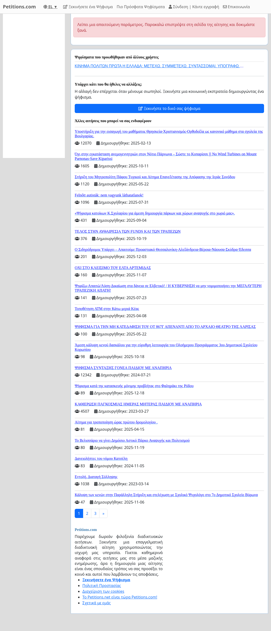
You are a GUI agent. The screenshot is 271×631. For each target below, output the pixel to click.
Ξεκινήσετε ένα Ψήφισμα (88, 6)
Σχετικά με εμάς (96, 603)
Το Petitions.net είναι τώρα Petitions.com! (119, 597)
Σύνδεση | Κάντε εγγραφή (194, 6)
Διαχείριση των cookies (103, 591)
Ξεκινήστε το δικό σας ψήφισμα (169, 108)
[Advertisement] (34, 86)
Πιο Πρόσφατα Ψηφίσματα (141, 6)
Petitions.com (19, 6)
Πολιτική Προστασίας (101, 585)
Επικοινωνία (236, 6)
